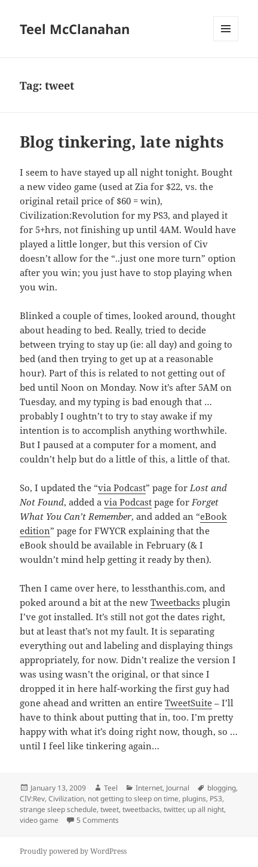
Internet (149, 788)
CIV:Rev (32, 799)
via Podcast (122, 488)
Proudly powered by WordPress (73, 851)
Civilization (66, 799)
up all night (206, 809)
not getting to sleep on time (133, 799)
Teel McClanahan (75, 29)
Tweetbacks (175, 602)
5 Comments (97, 820)
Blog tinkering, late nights (122, 141)
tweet (109, 809)
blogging (221, 788)
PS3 (216, 799)
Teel (111, 788)
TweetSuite (188, 703)
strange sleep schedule (58, 809)
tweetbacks (141, 809)
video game (39, 820)
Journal (177, 788)
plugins (194, 799)
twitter (174, 809)
